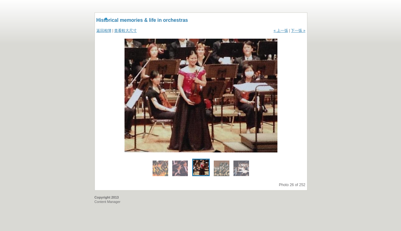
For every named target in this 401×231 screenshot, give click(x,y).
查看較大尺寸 (125, 30)
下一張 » (298, 30)
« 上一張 (281, 30)
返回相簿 (103, 30)
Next (239, 95)
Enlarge (271, 145)
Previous (163, 95)
